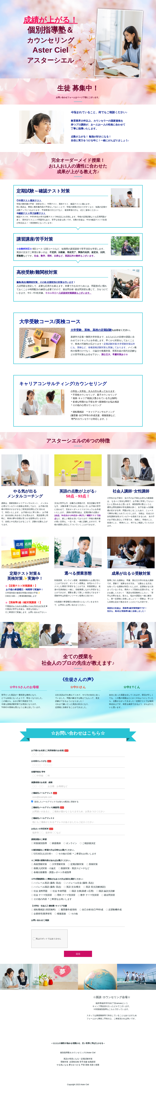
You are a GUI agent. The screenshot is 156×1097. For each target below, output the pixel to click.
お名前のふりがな (39, 761)
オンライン (70, 843)
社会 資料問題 (39, 891)
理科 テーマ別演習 (65, 895)
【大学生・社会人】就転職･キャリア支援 (49, 906)
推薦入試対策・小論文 (43, 868)
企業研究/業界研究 (41, 914)
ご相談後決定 (87, 843)
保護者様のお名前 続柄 (41, 782)
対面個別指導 (39, 843)
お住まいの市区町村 (40, 829)
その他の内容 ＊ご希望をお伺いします (51, 899)
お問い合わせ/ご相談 (40, 920)
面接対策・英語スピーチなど (74, 868)
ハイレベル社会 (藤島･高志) (79, 883)
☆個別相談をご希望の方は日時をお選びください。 (53, 850)
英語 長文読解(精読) (94, 887)
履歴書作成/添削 (67, 909)
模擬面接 (60, 914)
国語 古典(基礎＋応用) (81, 891)
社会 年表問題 (58, 891)
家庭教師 (55, 843)
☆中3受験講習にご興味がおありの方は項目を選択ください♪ (57, 879)
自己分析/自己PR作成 (91, 909)
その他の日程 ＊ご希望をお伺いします (76, 854)
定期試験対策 (76, 864)
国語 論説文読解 (105, 891)
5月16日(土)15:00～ (42, 854)
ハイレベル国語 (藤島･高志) (46, 887)
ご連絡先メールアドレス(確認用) (45, 807)
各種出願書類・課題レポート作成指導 (51, 872)
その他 (73, 914)
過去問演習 (108, 895)
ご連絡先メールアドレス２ (42, 818)
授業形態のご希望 (39, 839)
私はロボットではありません (47, 939)
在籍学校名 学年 (38, 772)
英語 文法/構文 (72, 887)
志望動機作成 (114, 909)
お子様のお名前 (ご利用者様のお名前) (47, 750)
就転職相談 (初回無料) (43, 909)
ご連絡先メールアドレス (41, 793)
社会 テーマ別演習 (41, 895)
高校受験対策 (39, 864)
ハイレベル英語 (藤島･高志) (46, 883)
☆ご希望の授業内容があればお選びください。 (51, 860)
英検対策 (92, 864)
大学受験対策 (57, 864)
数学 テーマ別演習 (88, 895)
